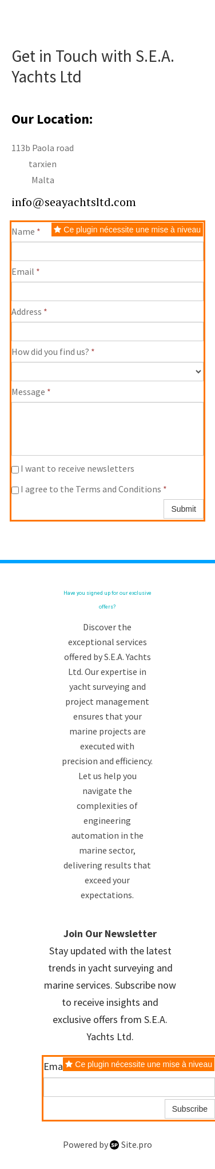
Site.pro (136, 1144)
